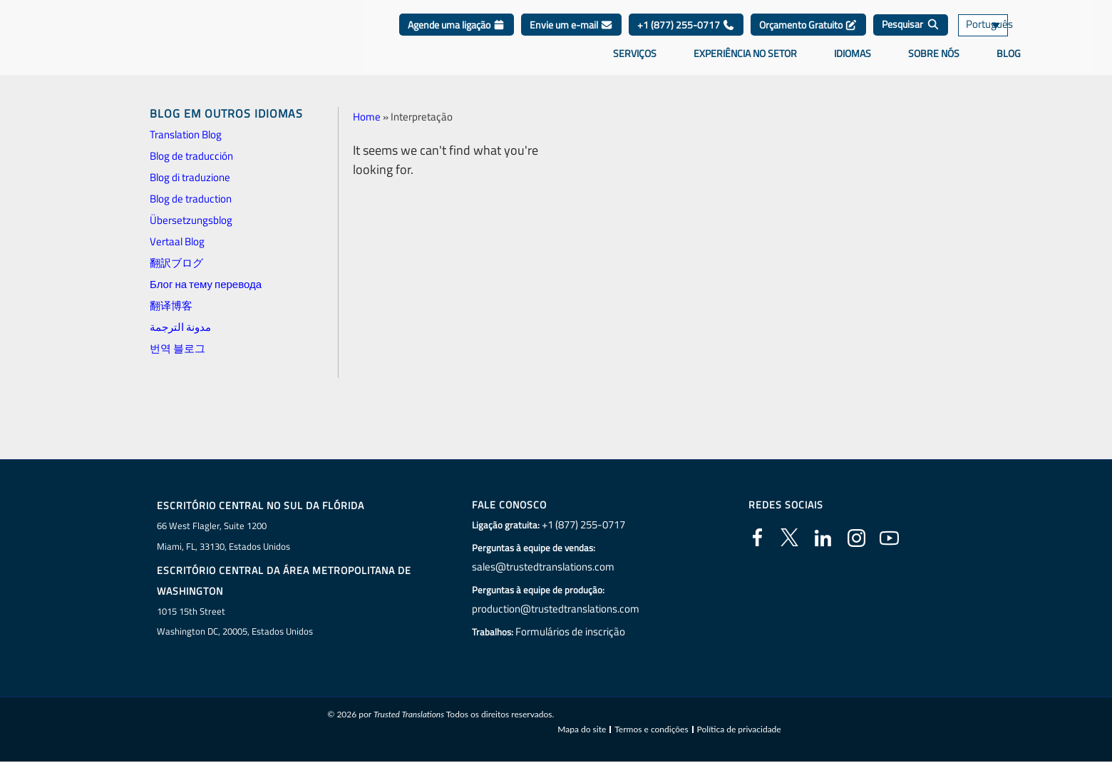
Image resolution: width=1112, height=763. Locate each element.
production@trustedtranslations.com (555, 609)
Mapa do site (581, 730)
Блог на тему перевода (206, 284)
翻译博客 (171, 305)
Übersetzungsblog (191, 220)
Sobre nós (933, 63)
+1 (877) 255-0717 (686, 35)
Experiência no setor (745, 63)
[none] (998, 36)
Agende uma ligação (456, 35)
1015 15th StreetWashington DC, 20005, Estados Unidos (235, 622)
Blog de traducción (191, 156)
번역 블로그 (177, 348)
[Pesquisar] (910, 35)
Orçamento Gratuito (808, 35)
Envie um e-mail (571, 35)
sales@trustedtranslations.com (544, 567)
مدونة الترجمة (180, 327)
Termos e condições (651, 730)
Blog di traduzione (190, 177)
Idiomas (852, 63)
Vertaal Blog (177, 241)
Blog (1009, 63)
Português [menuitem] (988, 36)
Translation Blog (186, 134)
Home (367, 116)
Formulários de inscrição (573, 632)
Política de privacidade (739, 730)
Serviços (635, 63)
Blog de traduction (191, 198)
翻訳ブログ (176, 263)
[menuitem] (998, 36)
